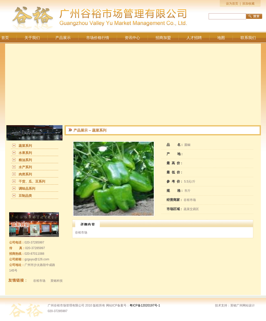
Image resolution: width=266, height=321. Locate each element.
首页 (5, 38)
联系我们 (248, 38)
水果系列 (25, 153)
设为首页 (232, 3)
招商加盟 (163, 38)
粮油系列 (25, 160)
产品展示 (63, 38)
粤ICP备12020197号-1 (145, 305)
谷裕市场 (39, 281)
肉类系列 (25, 174)
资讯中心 (132, 38)
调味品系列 (27, 188)
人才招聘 (194, 38)
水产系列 (25, 167)
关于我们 (32, 38)
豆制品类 (25, 196)
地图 (221, 38)
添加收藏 (248, 3)
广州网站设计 (245, 305)
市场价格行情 (97, 38)
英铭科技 (56, 281)
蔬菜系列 (25, 146)
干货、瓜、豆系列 (32, 181)
